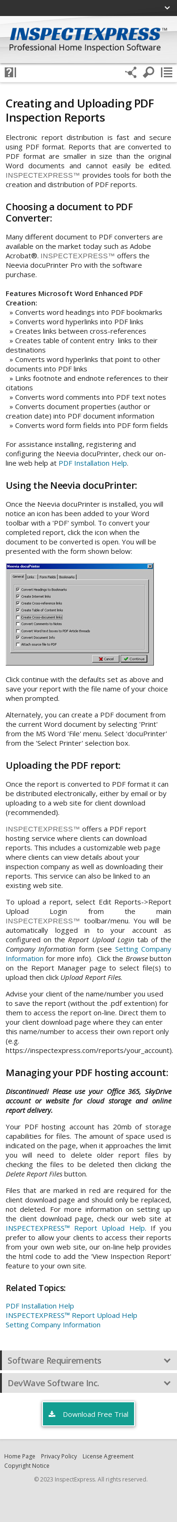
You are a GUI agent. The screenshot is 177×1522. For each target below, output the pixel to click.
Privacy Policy (59, 1456)
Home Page (19, 1456)
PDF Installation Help (93, 463)
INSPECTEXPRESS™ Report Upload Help (75, 1228)
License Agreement (108, 1456)
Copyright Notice (27, 1466)
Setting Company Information (53, 1324)
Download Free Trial (88, 1414)
